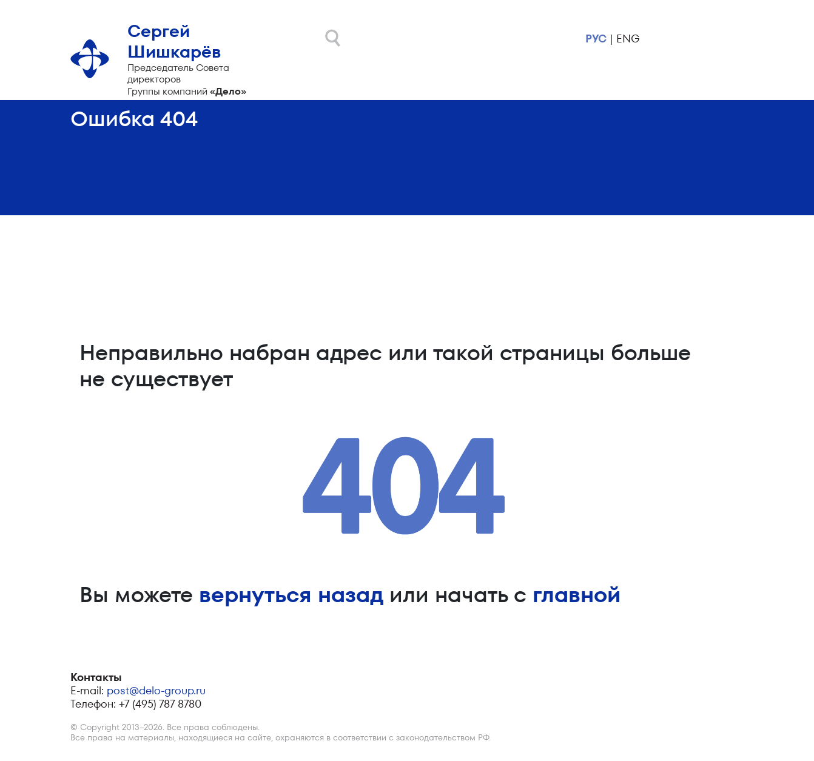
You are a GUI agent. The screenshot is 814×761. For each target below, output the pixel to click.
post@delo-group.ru (156, 690)
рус (596, 38)
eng (627, 38)
